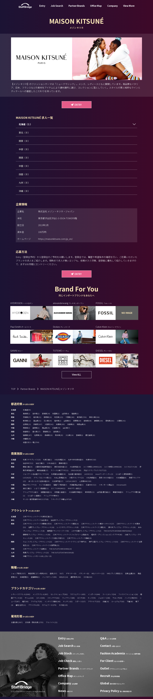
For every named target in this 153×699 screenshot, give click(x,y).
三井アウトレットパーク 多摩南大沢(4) (37, 526)
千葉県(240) (70, 419)
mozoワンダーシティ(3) (104, 476)
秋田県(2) (55, 416)
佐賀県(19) (38, 437)
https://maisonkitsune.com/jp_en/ (55, 238)
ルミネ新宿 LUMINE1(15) (92, 469)
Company (112, 8)
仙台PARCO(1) (28, 465)
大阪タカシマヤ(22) (76, 480)
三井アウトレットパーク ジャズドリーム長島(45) (71, 537)
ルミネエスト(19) (130, 469)
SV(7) (61, 575)
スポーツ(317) (80, 603)
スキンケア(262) (53, 600)
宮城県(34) (46, 416)
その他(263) (87, 579)
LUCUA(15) (27, 480)
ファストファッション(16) (128, 596)
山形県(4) (65, 416)
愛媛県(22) (47, 434)
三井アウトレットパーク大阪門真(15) (45, 547)
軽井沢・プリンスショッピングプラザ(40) (106, 537)
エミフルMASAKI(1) (58, 490)
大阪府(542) (49, 426)
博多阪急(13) (89, 494)
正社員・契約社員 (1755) (34, 624)
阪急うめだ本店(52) (106, 480)
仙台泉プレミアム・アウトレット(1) (64, 522)
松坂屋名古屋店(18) (58, 476)
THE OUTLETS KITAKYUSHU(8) (62, 555)
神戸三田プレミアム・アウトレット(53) (103, 544)
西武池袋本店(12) (60, 469)
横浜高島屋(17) (42, 472)
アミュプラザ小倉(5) (30, 494)
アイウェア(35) (36, 603)
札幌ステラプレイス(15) (32, 462)
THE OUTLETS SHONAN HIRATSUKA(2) (118, 533)
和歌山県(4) (81, 426)
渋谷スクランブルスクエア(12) (95, 472)
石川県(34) (48, 423)
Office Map (96, 8)
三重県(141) (121, 423)
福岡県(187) (27, 437)
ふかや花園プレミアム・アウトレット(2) (86, 533)
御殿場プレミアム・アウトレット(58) (36, 537)
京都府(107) (37, 426)
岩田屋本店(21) (46, 494)
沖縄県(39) (27, 441)
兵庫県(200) (60, 426)
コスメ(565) (40, 600)
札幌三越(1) (47, 462)
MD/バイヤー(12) (98, 575)
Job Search (57, 8)
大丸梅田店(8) (121, 480)
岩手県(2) (35, 416)
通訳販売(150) (75, 579)
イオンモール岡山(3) (106, 487)
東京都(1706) (82, 419)
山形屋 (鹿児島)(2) (103, 494)
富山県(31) (37, 423)
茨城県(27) (27, 419)
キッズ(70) (92, 600)
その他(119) (63, 607)
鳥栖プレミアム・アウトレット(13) (36, 555)
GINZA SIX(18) (76, 472)
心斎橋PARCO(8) (85, 483)
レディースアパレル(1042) (20, 596)
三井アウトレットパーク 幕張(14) (66, 526)
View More (129, 8)
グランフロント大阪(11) (42, 480)
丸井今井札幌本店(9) (75, 462)
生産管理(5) (24, 579)
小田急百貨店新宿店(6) (43, 469)
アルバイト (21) (51, 624)
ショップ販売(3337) (18, 575)
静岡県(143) (98, 423)
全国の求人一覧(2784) (31, 444)
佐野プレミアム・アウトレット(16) (41, 529)
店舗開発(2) (35, 579)
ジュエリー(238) (104, 600)
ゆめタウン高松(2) (74, 490)
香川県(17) (36, 434)
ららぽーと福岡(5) (34, 498)
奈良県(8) (70, 426)
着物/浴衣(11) (21, 607)
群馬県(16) (48, 419)
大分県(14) (69, 437)
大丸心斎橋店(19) (60, 480)
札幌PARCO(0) (91, 462)
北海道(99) (27, 412)
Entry (42, 8)
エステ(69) (81, 600)
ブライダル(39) (33, 607)
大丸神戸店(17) (57, 483)
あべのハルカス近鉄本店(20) (38, 483)
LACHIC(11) (88, 476)
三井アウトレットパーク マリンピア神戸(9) (70, 544)
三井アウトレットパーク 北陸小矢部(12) (50, 540)
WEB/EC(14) (63, 579)
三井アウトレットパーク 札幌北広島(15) (37, 519)
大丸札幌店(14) (60, 462)
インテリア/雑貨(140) (52, 603)
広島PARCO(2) (91, 487)
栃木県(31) (37, 419)
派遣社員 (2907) (17, 624)
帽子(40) (25, 603)
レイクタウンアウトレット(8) (68, 529)
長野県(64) (77, 423)
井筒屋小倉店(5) (60, 494)
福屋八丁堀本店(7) (60, 487)
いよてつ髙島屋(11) (41, 490)
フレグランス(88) (68, 600)
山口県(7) (66, 430)
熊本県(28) (59, 437)
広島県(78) (56, 430)
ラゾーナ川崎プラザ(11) (59, 472)
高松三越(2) (27, 490)
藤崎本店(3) (63, 465)
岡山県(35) (46, 430)
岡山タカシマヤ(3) (29, 487)
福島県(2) (75, 416)
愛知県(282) (109, 423)
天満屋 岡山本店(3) (76, 487)
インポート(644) (94, 596)
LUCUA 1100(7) (71, 483)
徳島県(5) (26, 434)
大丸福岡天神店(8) (75, 494)
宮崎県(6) (79, 437)
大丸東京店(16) (75, 469)
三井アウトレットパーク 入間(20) (93, 529)
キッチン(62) (68, 603)
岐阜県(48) (88, 423)
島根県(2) (35, 430)
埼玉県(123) (58, 419)
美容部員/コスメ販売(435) (37, 575)
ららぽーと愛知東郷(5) (124, 476)
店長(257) (53, 575)
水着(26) (106, 603)
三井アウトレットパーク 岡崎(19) (79, 540)
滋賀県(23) (27, 426)
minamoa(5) (121, 487)
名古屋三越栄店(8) (75, 476)
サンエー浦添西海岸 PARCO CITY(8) (36, 501)
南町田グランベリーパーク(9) (58, 533)
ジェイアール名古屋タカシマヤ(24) (36, 476)
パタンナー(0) (84, 575)
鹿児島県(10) (90, 437)
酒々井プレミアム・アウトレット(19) (122, 529)
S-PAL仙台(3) (51, 465)
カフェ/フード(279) (49, 607)
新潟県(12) (27, 423)
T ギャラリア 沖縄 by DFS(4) (61, 501)
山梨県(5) (67, 423)
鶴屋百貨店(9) (118, 494)
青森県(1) (26, 416)
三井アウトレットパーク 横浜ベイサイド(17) (97, 526)
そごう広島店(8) (45, 487)
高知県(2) (56, 434)
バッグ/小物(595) (131, 600)
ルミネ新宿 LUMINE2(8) (113, 469)
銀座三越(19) (27, 469)
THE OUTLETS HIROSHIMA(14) (60, 551)
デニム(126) (29, 600)
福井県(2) (57, 423)
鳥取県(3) (26, 430)
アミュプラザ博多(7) (51, 498)
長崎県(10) (49, 437)
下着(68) (130, 603)
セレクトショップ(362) (59, 596)
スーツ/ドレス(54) (109, 596)
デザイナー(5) (71, 575)
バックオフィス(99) (49, 579)
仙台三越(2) (40, 465)
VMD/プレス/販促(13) (115, 575)
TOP (13, 391)
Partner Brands (77, 8)
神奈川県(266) (94, 419)
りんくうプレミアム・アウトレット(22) (37, 544)
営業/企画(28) (130, 575)
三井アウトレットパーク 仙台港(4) (35, 522)
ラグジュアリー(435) (77, 596)
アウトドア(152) (94, 603)
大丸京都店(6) (91, 480)
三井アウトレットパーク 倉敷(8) (35, 551)
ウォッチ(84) (117, 600)
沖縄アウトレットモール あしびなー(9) (37, 558)
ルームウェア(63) (117, 603)
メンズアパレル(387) (40, 596)
